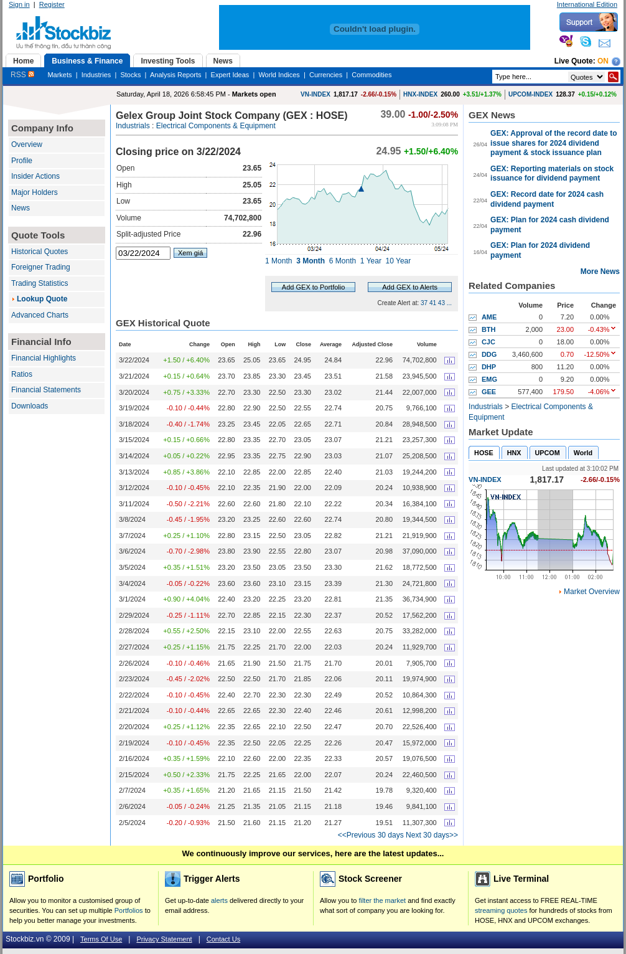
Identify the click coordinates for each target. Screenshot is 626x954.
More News (600, 271)
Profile (21, 160)
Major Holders (34, 192)
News (20, 208)
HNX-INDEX (420, 94)
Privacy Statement (164, 939)
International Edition (587, 4)
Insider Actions (35, 176)
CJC (488, 342)
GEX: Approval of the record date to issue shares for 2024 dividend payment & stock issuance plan (553, 143)
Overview (26, 144)
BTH (489, 329)
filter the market (382, 900)
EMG (489, 379)
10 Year (398, 261)
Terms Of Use (101, 939)
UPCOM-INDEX (530, 94)
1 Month (278, 261)
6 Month (342, 261)
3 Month (310, 261)
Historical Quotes (39, 251)
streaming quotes (501, 910)
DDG (489, 354)
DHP (489, 367)
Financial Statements (46, 389)
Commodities (371, 74)
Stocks (130, 74)
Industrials (133, 125)
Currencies (325, 74)
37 (424, 303)
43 (441, 303)
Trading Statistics (39, 283)
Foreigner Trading (40, 267)
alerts (219, 900)
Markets (59, 74)
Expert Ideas (230, 74)
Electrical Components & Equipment (216, 125)
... (449, 303)
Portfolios (128, 910)
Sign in (19, 4)
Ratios (21, 374)
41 (432, 303)
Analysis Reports (176, 74)
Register (52, 4)
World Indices (278, 74)
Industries (96, 74)
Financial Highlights (43, 358)
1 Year (370, 261)
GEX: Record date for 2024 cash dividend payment (547, 199)
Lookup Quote (42, 299)
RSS (22, 74)
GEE (489, 391)
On (603, 61)
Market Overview (592, 591)
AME (489, 317)
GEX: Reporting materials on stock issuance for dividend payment (552, 173)
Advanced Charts (39, 315)
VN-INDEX (315, 94)
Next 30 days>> (432, 835)
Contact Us (223, 939)
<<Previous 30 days (371, 835)
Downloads (29, 406)
